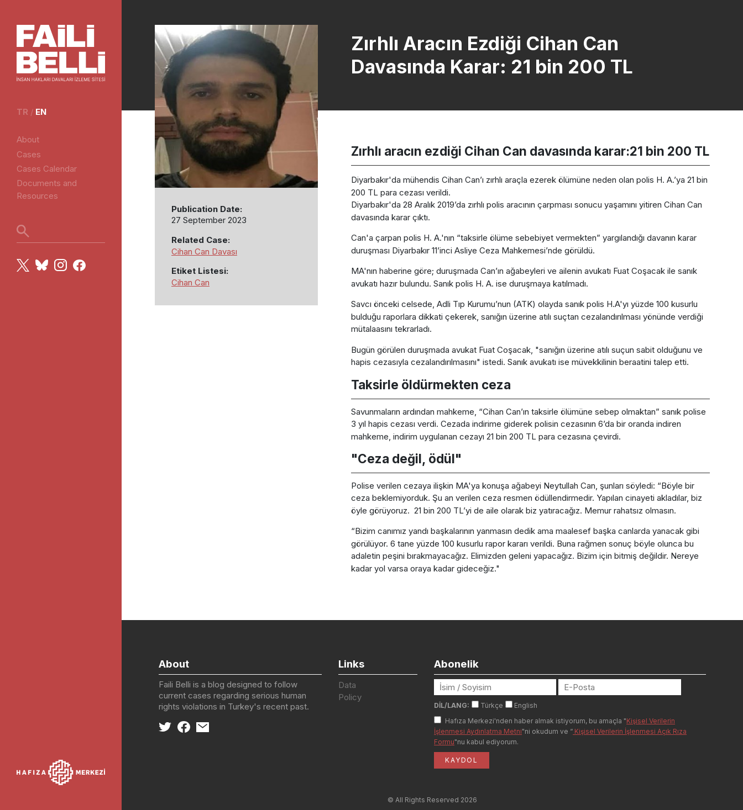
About (28, 139)
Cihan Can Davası (204, 251)
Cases (29, 154)
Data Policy (350, 691)
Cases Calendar (47, 168)
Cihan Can (190, 282)
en (40, 112)
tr (22, 112)
